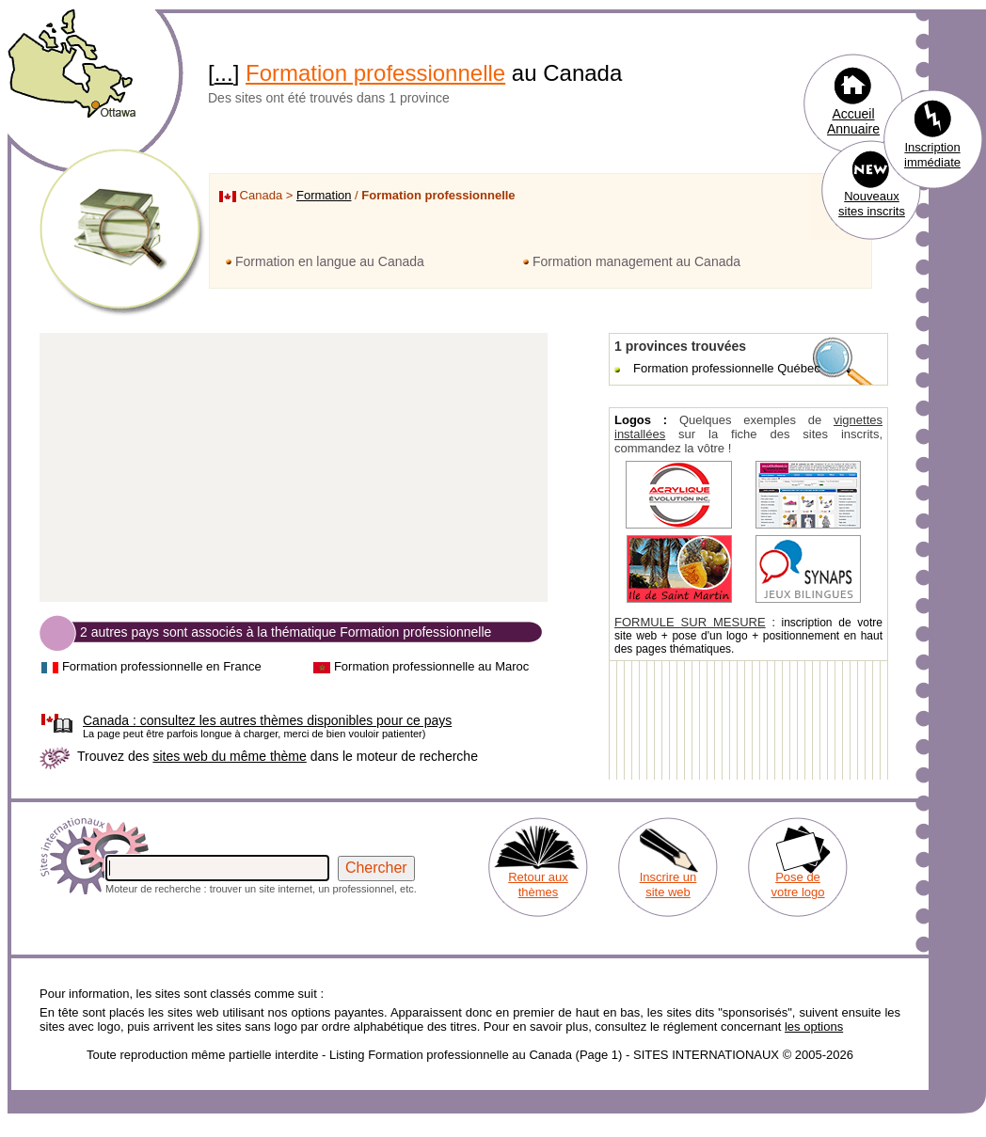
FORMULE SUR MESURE (690, 622)
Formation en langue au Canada (329, 261)
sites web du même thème (229, 756)
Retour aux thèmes (538, 884)
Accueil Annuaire (853, 121)
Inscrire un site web (668, 884)
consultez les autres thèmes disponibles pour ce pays (267, 720)
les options (814, 1026)
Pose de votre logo (797, 884)
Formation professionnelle (375, 73)
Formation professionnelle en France (162, 666)
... (224, 73)
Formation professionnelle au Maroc (431, 666)
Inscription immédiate (932, 154)
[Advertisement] (293, 468)
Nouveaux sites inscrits (871, 203)
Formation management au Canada (636, 261)
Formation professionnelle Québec (726, 368)
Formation (324, 195)
